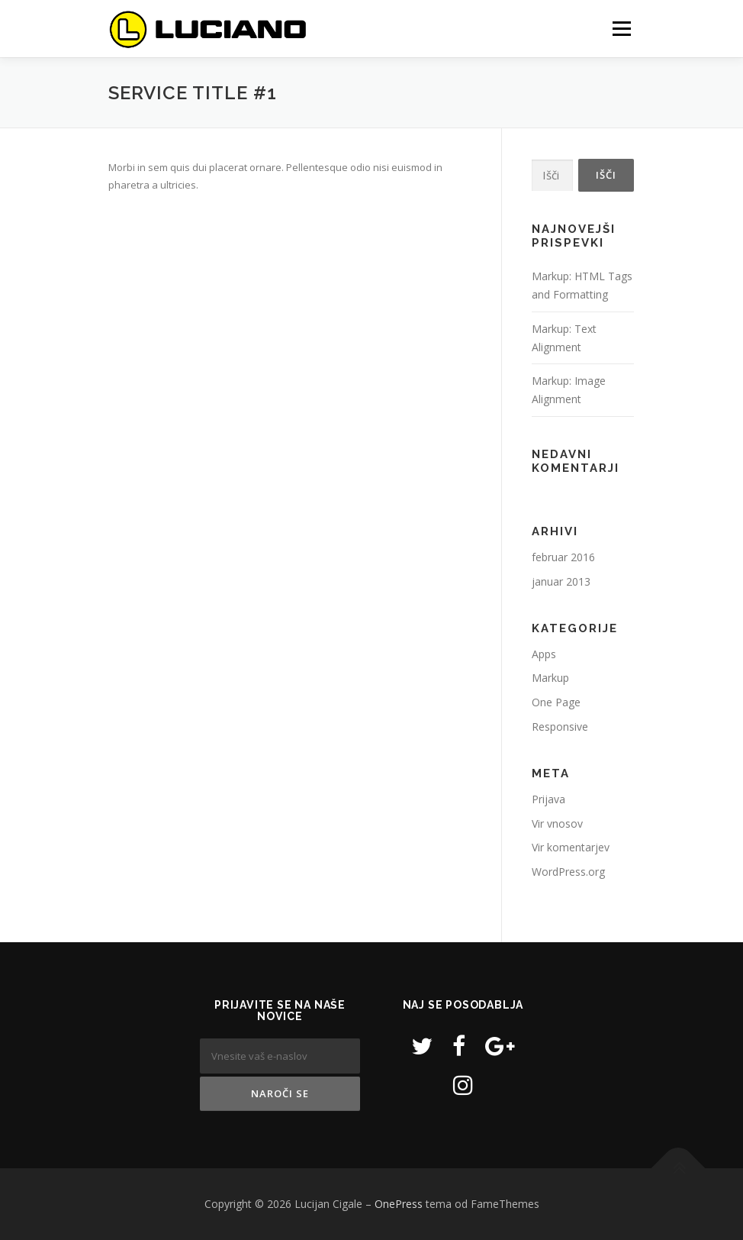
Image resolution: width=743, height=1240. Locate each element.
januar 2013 (561, 581)
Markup (550, 677)
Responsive (560, 726)
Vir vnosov (557, 823)
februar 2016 (563, 557)
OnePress (399, 1203)
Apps (544, 654)
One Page (556, 702)
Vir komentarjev (571, 847)
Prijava (548, 799)
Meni (619, 28)
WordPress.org (568, 871)
